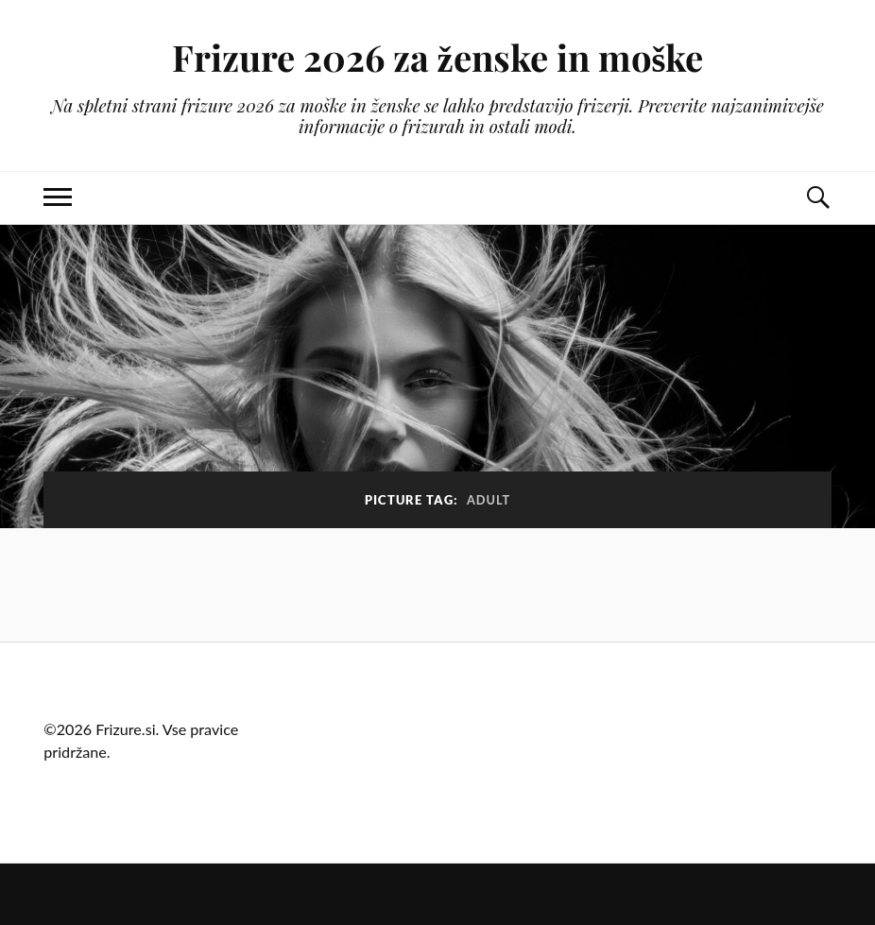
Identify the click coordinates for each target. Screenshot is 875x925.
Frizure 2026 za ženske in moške (438, 57)
